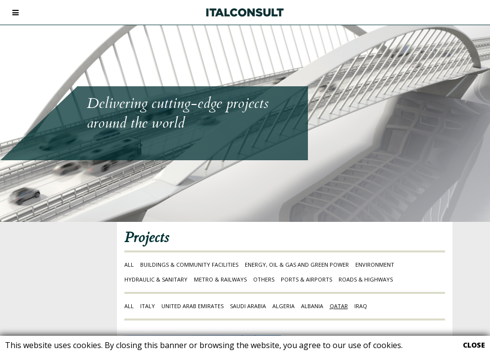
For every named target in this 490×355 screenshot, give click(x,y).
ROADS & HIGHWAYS (366, 279)
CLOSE (474, 345)
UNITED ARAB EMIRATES (192, 306)
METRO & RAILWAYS (220, 279)
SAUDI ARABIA (248, 306)
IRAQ (360, 306)
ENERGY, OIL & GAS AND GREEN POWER (297, 264)
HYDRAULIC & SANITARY (156, 279)
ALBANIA (312, 306)
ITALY (147, 306)
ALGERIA (283, 306)
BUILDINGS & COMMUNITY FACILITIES (189, 264)
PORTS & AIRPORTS (306, 279)
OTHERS (263, 279)
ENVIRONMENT (374, 264)
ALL (129, 264)
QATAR (339, 306)
